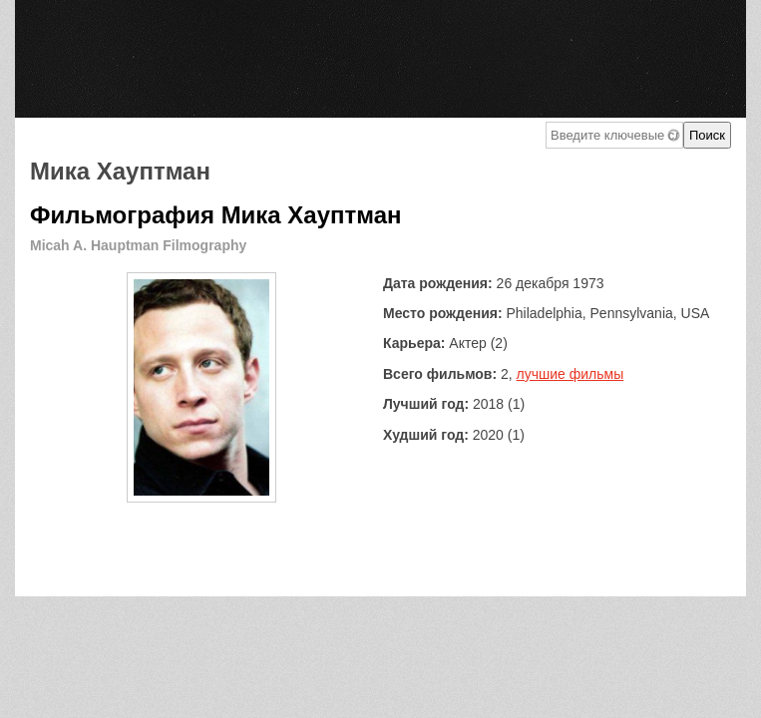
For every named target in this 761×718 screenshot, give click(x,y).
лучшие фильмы (570, 374)
